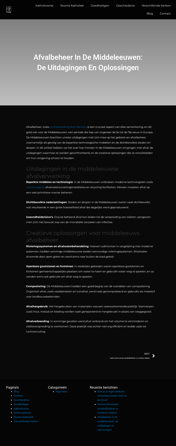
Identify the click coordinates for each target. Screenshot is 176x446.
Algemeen (61, 391)
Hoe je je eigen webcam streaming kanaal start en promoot (112, 395)
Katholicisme (44, 5)
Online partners (22, 412)
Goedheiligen (100, 5)
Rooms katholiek (72, 5)
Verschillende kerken (156, 5)
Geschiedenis (125, 5)
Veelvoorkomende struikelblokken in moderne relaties (107, 408)
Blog (150, 13)
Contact (165, 13)
